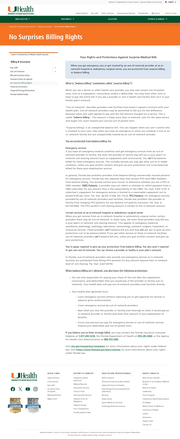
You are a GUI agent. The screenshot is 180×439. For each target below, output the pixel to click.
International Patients (126, 13)
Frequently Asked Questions (80, 379)
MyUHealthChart (54, 395)
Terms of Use (59, 432)
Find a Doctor (52, 382)
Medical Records (80, 384)
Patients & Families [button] (156, 19)
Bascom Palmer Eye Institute (151, 2)
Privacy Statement (71, 432)
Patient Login (170, 13)
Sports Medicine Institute (112, 403)
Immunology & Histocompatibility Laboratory (116, 390)
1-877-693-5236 (87, 336)
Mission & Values (149, 388)
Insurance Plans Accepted (21, 79)
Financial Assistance (18, 87)
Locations (112, 19)
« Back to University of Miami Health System (29, 55)
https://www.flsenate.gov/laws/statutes (98, 350)
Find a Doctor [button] (21, 19)
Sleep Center (107, 399)
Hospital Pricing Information (22, 91)
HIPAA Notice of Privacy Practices (90, 432)
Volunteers (147, 417)
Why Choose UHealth (151, 378)
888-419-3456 (111, 339)
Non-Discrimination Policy (112, 432)
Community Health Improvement (156, 399)
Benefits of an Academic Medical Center (156, 383)
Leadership (147, 392)
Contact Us (147, 425)
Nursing (105, 395)
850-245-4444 (145, 336)
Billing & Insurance (20, 62)
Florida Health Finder (19, 94)
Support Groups (79, 405)
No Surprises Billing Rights (21, 83)
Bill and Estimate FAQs (20, 75)
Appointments (82, 13)
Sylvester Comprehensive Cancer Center (123, 2)
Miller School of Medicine (153, 406)
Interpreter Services (81, 388)
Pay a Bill (94, 13)
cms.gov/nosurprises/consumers (88, 346)
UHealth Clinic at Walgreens (80, 400)
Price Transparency (81, 409)
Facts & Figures (149, 395)
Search (156, 13)
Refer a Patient (108, 13)
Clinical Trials (78, 392)
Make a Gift (52, 399)
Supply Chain (148, 421)
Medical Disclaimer (46, 432)
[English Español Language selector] (171, 2)
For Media (147, 403)
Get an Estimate (17, 72)
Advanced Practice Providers (113, 385)
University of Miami (151, 410)
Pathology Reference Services (113, 406)
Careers (145, 414)
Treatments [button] (66, 19)
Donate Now (143, 13)
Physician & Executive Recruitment (116, 382)
